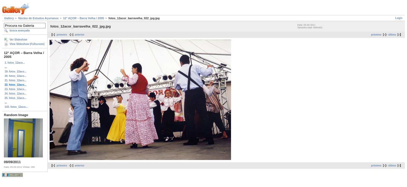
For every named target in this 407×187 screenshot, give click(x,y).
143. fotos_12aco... (16, 106)
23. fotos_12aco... (15, 89)
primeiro (62, 34)
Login (398, 18)
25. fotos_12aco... (15, 98)
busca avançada (20, 30)
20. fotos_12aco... (15, 76)
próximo (376, 34)
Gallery (9, 18)
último (392, 34)
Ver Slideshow (18, 39)
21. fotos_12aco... (15, 80)
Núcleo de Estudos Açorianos (38, 18)
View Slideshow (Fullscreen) (27, 44)
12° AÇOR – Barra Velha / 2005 (83, 18)
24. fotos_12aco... (15, 93)
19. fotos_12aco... (15, 71)
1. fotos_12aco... (15, 62)
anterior (79, 34)
